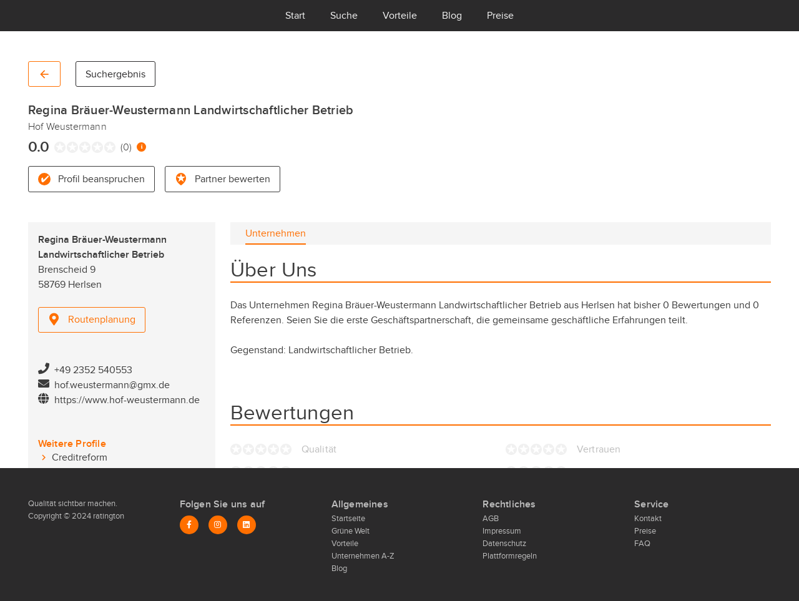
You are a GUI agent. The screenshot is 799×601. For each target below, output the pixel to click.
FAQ (642, 544)
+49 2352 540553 (93, 370)
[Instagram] (217, 524)
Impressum (502, 531)
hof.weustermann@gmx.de (112, 385)
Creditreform (79, 457)
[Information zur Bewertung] (141, 147)
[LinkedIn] (246, 524)
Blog (452, 15)
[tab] (275, 233)
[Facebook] (189, 524)
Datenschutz (504, 544)
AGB (491, 519)
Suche (344, 15)
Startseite (348, 519)
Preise (500, 15)
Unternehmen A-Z (363, 556)
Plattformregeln (510, 556)
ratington (107, 516)
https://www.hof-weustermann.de (127, 400)
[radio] (57, 147)
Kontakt (648, 519)
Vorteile (400, 15)
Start (295, 15)
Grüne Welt (350, 531)
